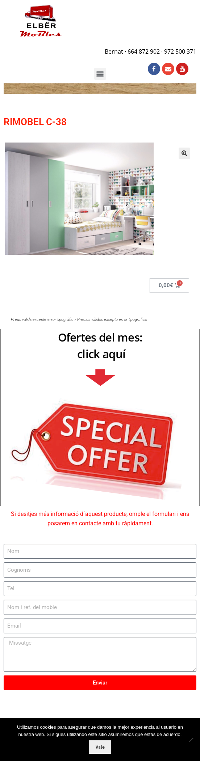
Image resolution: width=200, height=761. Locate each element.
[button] (174, 159)
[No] (191, 739)
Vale (100, 747)
